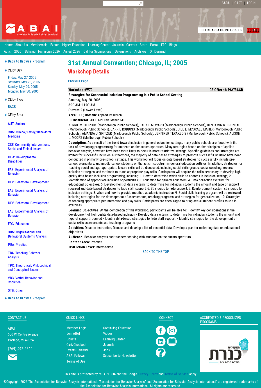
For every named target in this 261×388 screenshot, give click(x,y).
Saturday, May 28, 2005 (24, 82)
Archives (140, 51)
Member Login (76, 328)
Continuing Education (117, 328)
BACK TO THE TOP (156, 252)
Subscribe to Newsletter (120, 356)
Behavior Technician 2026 (42, 51)
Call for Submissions (97, 51)
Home (8, 45)
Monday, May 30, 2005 (23, 91)
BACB (12, 107)
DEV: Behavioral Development (28, 182)
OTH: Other (15, 290)
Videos (108, 333)
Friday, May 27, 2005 (22, 77)
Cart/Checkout (76, 345)
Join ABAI (73, 333)
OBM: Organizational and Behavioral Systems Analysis (27, 234)
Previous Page (78, 81)
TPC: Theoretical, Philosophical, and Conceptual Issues (29, 267)
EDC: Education (18, 224)
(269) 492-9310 (20, 348)
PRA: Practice (17, 245)
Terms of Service (176, 374)
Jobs (106, 350)
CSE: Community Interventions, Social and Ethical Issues (29, 147)
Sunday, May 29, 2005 (23, 87)
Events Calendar (77, 350)
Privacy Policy (148, 374)
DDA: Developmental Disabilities (22, 159)
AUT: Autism (16, 124)
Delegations (123, 51)
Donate (71, 339)
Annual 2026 (71, 51)
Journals (108, 345)
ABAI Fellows (75, 356)
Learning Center (114, 339)
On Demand (158, 51)
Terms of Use (75, 361)
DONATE (253, 30)
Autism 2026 (12, 51)
